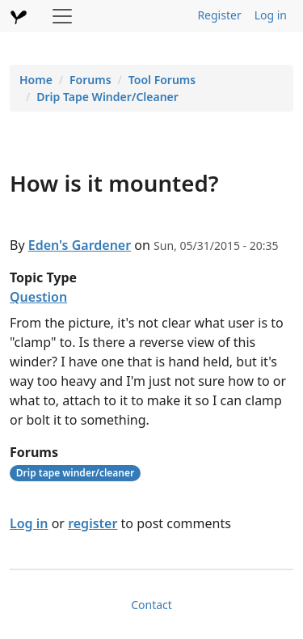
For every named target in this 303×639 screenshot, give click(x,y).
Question (38, 297)
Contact (151, 604)
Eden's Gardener (79, 245)
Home (36, 79)
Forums (90, 79)
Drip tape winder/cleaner (75, 473)
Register (219, 15)
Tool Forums (162, 79)
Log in (271, 15)
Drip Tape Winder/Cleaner (107, 96)
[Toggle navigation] (62, 16)
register (92, 523)
